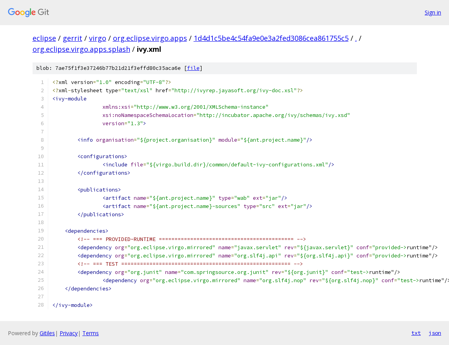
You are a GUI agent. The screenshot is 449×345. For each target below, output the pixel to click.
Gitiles (47, 333)
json (435, 332)
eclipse (44, 38)
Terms (90, 333)
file (193, 68)
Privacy (69, 333)
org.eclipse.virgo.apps (150, 38)
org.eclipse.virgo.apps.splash (81, 49)
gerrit (72, 38)
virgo (97, 38)
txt (416, 332)
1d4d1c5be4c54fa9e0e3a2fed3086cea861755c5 (271, 38)
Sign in (433, 12)
